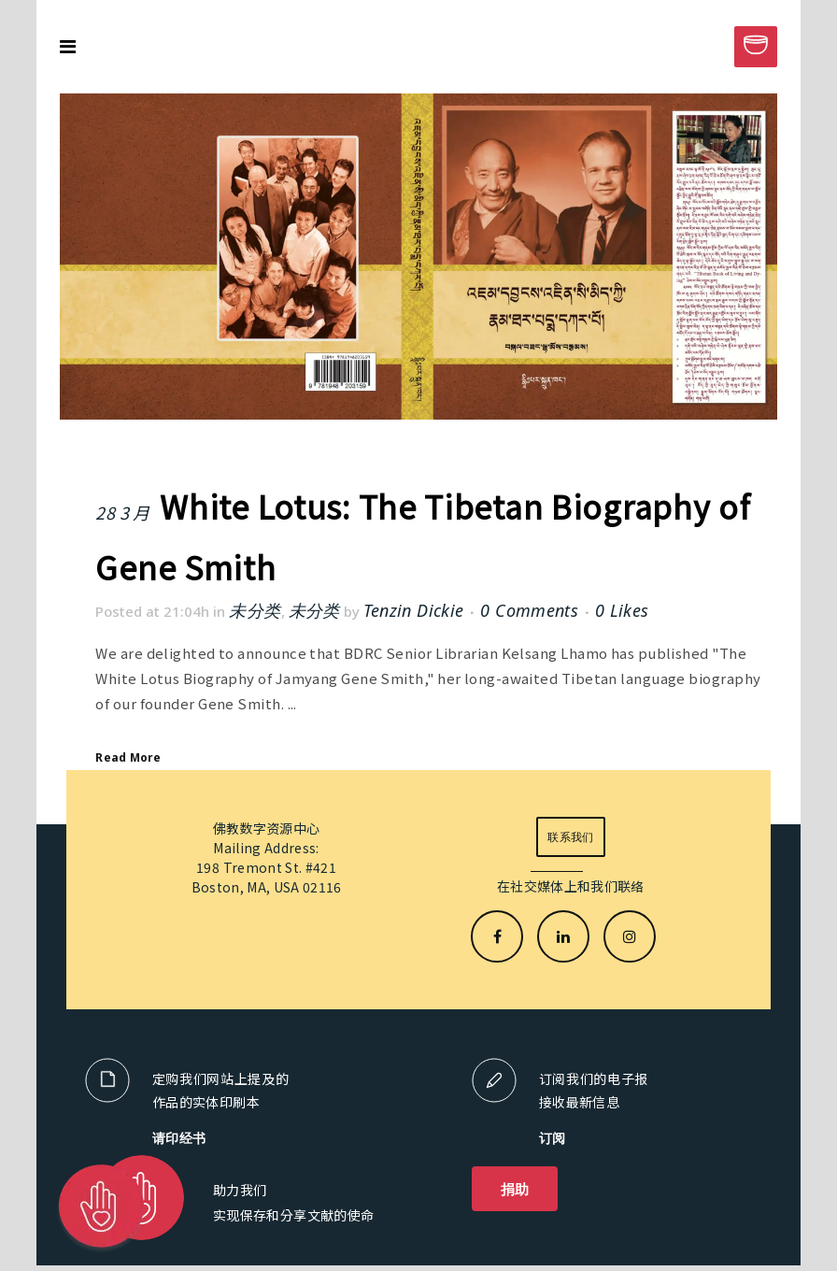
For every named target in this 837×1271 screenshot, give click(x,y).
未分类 (254, 610)
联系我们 (570, 837)
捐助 (515, 1188)
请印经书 (179, 1138)
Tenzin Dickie (413, 610)
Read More (128, 757)
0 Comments (529, 610)
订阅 (552, 1138)
